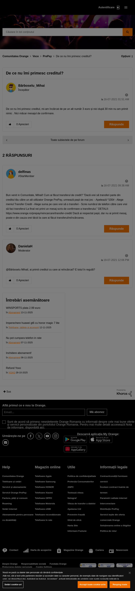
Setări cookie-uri (13, 584)
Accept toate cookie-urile (92, 584)
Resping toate (120, 584)
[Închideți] (129, 572)
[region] (67, 579)
